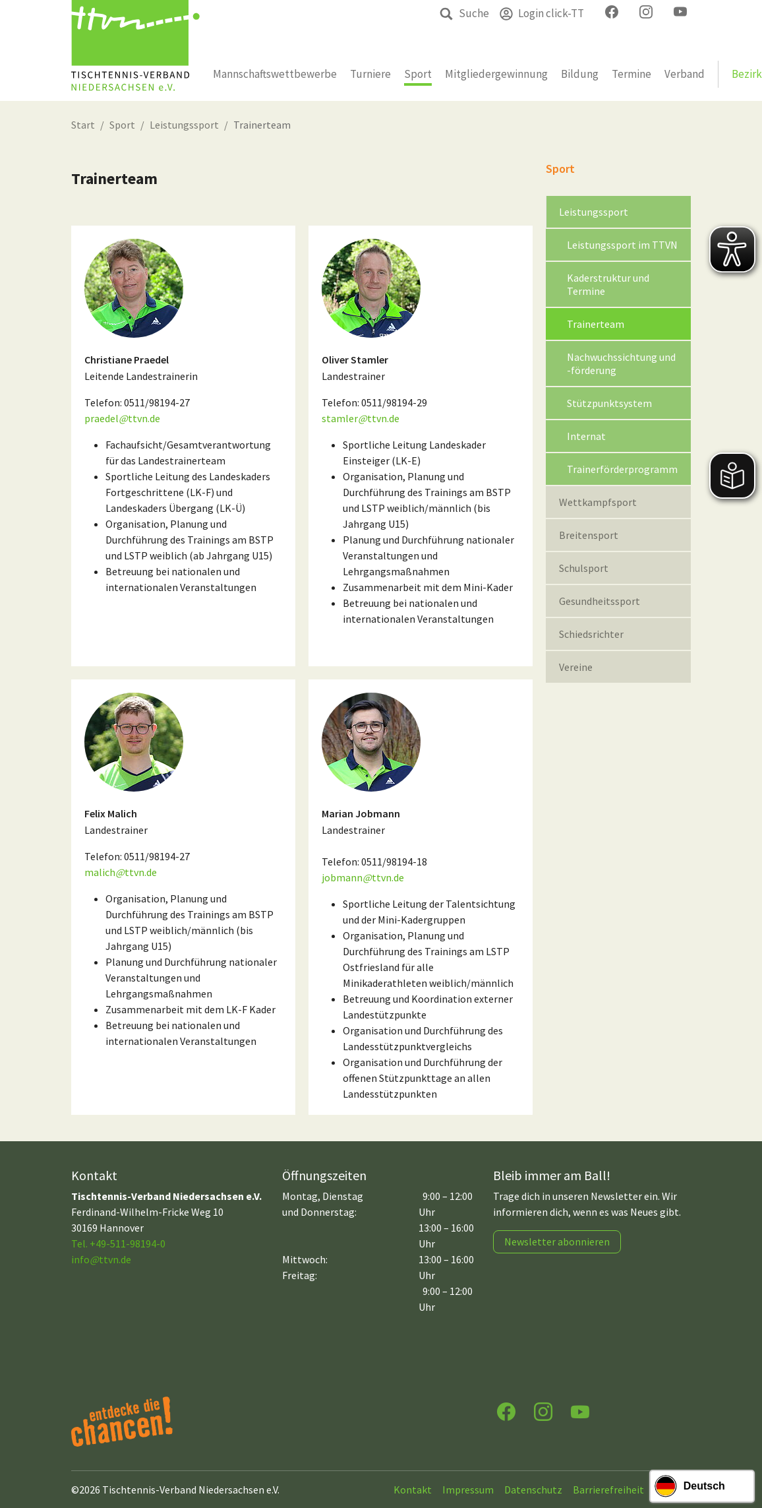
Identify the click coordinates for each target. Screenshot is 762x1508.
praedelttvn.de (122, 418)
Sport (122, 124)
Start (83, 124)
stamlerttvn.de (360, 418)
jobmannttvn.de (363, 877)
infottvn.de (101, 1259)
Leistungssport (184, 124)
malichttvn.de (120, 872)
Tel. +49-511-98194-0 (118, 1243)
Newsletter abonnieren (557, 1241)
